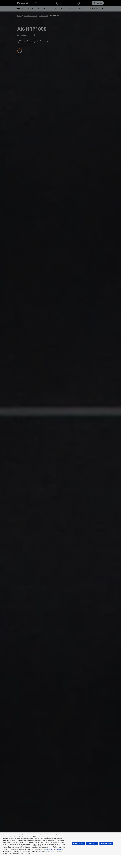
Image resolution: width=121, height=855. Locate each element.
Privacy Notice (61, 849)
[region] (60, 843)
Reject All (92, 843)
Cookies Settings (78, 843)
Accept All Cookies (106, 843)
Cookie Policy (49, 849)
